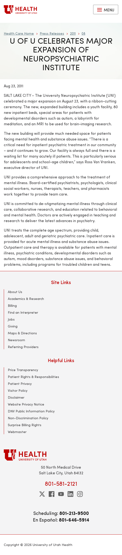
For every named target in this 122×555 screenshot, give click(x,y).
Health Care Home (19, 33)
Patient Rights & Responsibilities (33, 376)
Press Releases (52, 33)
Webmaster (17, 431)
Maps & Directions (22, 333)
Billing (12, 305)
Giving (12, 326)
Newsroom (16, 340)
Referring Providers (23, 347)
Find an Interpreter (23, 312)
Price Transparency (23, 370)
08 (83, 33)
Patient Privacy (20, 383)
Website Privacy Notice (26, 404)
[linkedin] (70, 494)
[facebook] (51, 494)
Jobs (11, 319)
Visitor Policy (17, 390)
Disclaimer (16, 397)
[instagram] (80, 494)
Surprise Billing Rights (24, 425)
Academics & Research (26, 298)
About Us (15, 291)
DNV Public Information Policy (31, 411)
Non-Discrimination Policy (28, 418)
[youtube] (61, 494)
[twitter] (42, 494)
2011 (73, 33)
